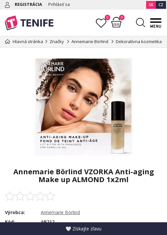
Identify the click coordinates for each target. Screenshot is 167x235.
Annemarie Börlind (60, 212)
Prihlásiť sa (59, 4)
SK (151, 5)
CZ (161, 5)
